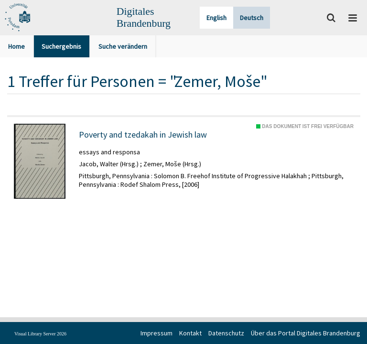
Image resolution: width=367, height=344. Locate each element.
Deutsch (251, 17)
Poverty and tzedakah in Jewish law (143, 134)
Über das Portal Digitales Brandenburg (305, 333)
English (216, 17)
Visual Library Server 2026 (40, 333)
